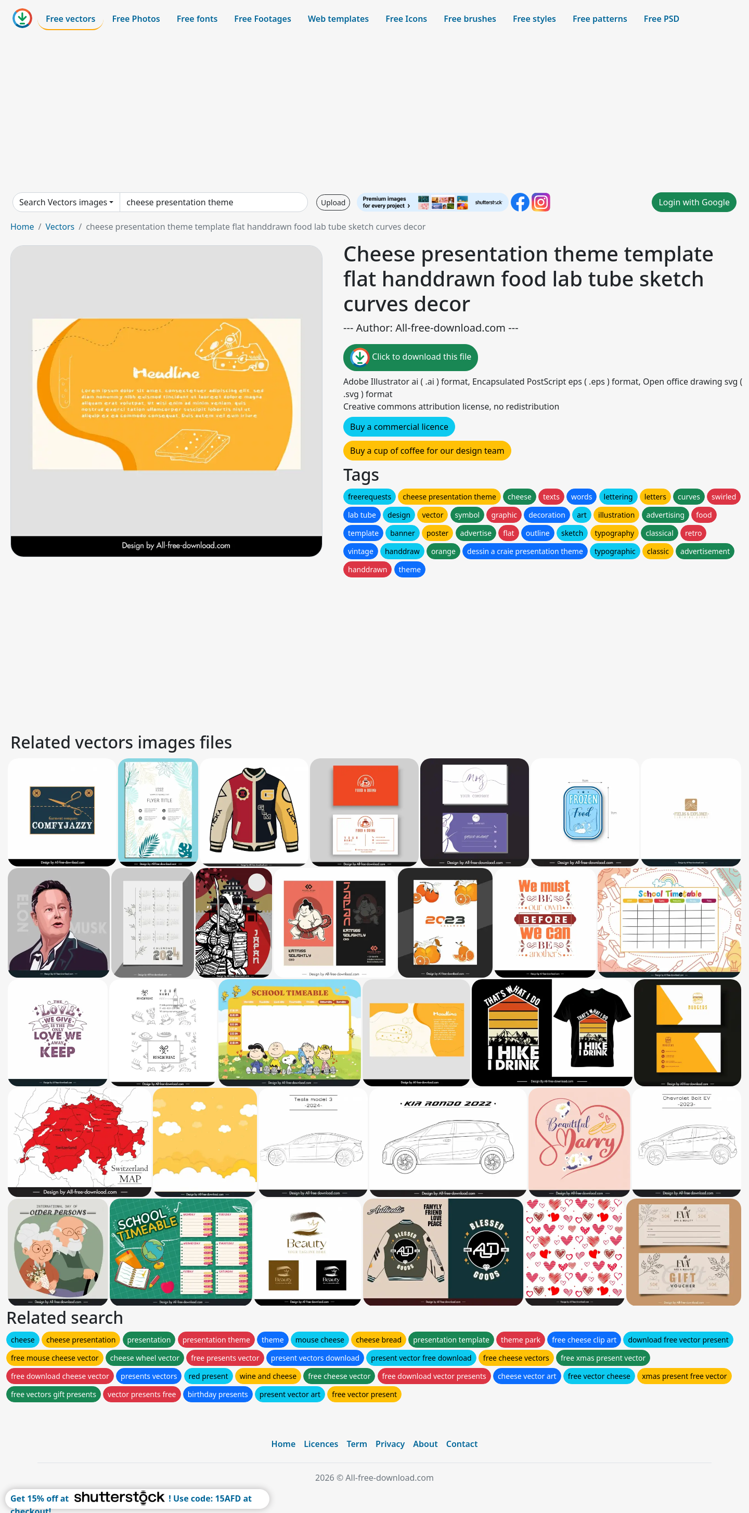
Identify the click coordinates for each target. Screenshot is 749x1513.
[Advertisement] (374, 111)
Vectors (59, 226)
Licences (321, 1444)
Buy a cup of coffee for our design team (427, 450)
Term (356, 1444)
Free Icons (406, 18)
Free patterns (600, 18)
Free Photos (136, 18)
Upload (333, 202)
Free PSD (661, 18)
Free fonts (197, 18)
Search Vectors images (63, 202)
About (425, 1444)
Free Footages (262, 18)
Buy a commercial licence (399, 426)
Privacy (390, 1444)
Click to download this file (410, 357)
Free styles (534, 18)
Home (22, 226)
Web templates (338, 18)
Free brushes (470, 18)
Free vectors (70, 18)
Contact (462, 1444)
